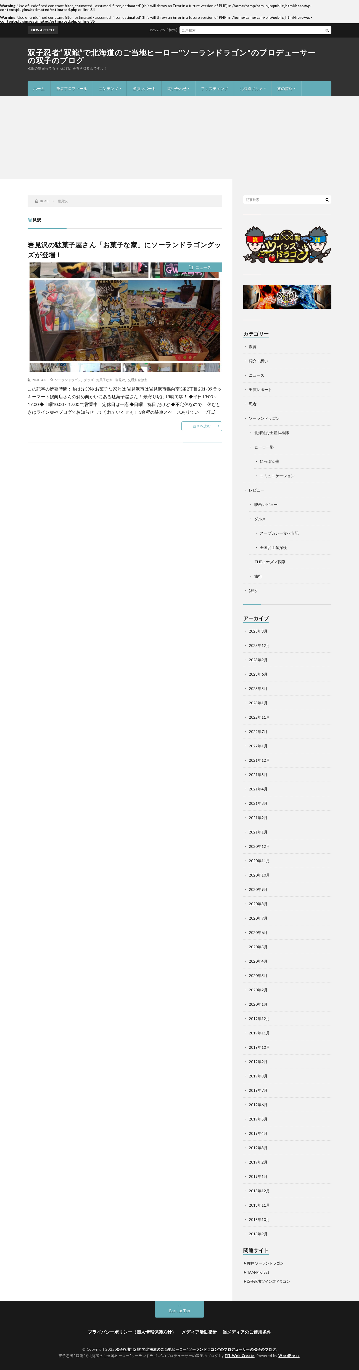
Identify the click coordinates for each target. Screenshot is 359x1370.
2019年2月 (258, 1162)
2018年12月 (259, 1190)
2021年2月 (258, 817)
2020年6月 (258, 932)
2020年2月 (258, 989)
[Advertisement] (179, 137)
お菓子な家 (104, 379)
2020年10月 (259, 875)
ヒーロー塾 (264, 447)
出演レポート (144, 88)
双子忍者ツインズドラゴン (268, 1281)
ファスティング (214, 88)
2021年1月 (258, 832)
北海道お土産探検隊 (271, 432)
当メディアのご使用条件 (247, 1331)
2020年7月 (258, 918)
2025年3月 (258, 631)
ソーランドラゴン (68, 379)
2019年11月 (259, 1033)
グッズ (89, 379)
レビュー (256, 490)
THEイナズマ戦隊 (269, 561)
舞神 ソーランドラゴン (265, 1263)
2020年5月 (258, 946)
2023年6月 (258, 674)
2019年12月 (259, 1018)
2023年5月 (258, 688)
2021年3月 (258, 803)
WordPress (289, 1355)
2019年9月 (258, 1061)
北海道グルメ (251, 88)
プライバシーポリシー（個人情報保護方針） (132, 1331)
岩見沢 (120, 379)
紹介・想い (258, 361)
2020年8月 (258, 903)
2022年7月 (258, 731)
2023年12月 (259, 645)
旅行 (258, 576)
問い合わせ (177, 88)
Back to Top (179, 1310)
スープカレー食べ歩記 (279, 533)
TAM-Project (258, 1272)
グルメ (260, 518)
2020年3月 (258, 975)
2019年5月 (258, 1119)
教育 (253, 346)
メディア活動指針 (199, 1331)
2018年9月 (258, 1233)
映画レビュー (266, 504)
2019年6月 (258, 1104)
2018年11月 (259, 1205)
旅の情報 (285, 88)
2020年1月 (258, 1004)
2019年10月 (259, 1047)
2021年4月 (258, 789)
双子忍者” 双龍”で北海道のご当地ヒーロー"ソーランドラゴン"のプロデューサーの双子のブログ (172, 56)
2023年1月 (258, 702)
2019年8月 (258, 1076)
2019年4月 (258, 1133)
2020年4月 (258, 961)
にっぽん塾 (269, 461)
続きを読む (202, 426)
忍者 (253, 404)
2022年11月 (259, 717)
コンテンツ (108, 88)
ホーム (39, 88)
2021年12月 (259, 760)
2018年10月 (259, 1219)
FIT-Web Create (240, 1355)
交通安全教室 (137, 379)
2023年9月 (258, 659)
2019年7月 (258, 1090)
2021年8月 (258, 774)
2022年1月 (258, 746)
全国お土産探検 (273, 547)
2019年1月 (258, 1176)
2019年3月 (258, 1147)
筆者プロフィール (71, 88)
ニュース (203, 267)
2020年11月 (259, 860)
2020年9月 (258, 889)
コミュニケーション (277, 475)
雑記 (253, 590)
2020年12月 (259, 846)
